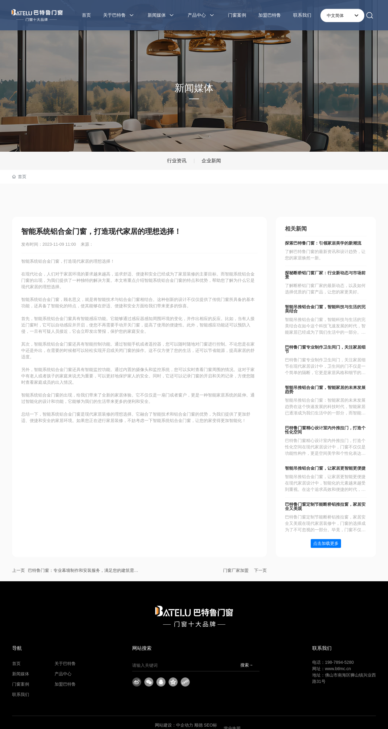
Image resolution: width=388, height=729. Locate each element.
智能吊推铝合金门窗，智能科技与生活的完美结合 (325, 309)
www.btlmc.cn (338, 668)
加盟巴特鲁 (65, 684)
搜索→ (246, 665)
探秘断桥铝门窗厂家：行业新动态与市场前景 (325, 275)
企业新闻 (211, 160)
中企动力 (184, 725)
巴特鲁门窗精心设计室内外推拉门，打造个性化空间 (325, 430)
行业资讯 (176, 160)
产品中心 (63, 673)
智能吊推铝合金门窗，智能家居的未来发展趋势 (325, 389)
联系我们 (20, 694)
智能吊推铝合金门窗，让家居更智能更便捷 (325, 468)
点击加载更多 (326, 543)
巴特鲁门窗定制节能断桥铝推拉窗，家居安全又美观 (325, 506)
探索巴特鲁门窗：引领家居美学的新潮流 (323, 243)
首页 (16, 663)
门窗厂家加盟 (236, 570)
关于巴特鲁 (65, 663)
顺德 (198, 725)
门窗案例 (20, 684)
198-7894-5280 (339, 662)
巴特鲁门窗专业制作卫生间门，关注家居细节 (325, 349)
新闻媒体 (20, 673)
